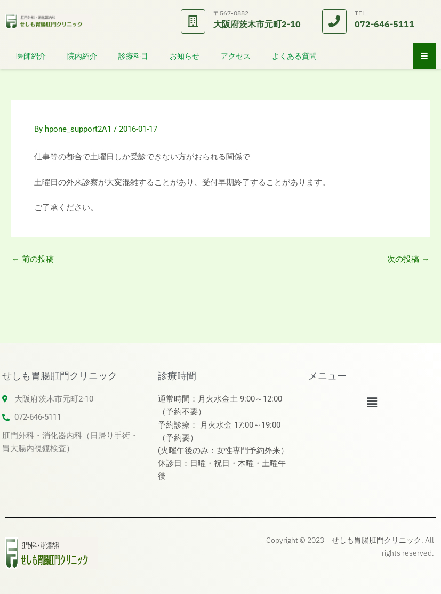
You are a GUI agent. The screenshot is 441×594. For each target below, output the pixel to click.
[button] (372, 402)
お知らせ (184, 56)
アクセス (236, 56)
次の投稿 (408, 259)
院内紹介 (82, 56)
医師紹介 (31, 56)
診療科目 (133, 56)
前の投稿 (33, 259)
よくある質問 (294, 56)
